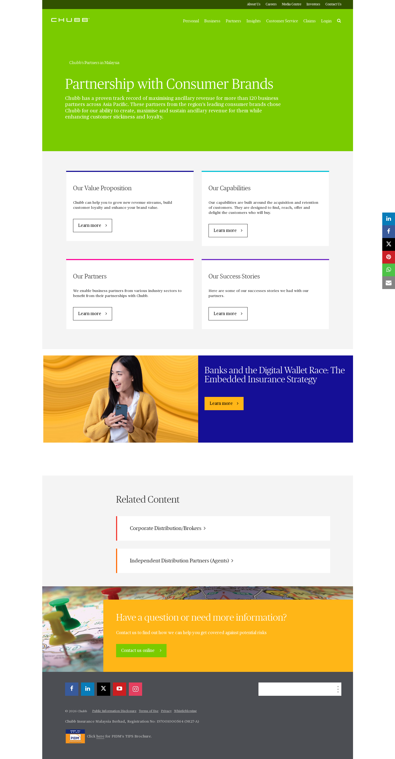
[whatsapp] (388, 270)
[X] (103, 689)
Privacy (166, 711)
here (100, 736)
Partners (233, 21)
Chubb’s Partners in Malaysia (94, 63)
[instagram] (135, 689)
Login (326, 21)
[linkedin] (87, 689)
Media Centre (291, 4)
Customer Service (282, 21)
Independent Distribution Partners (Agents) (181, 560)
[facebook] (71, 689)
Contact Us (333, 4)
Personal (191, 21)
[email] (388, 282)
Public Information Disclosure (114, 711)
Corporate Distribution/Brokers (168, 528)
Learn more (89, 226)
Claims (309, 21)
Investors (313, 4)
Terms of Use (149, 711)
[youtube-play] (119, 689)
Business (212, 21)
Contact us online (138, 651)
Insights (254, 21)
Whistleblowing (185, 711)
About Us (253, 4)
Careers (271, 4)
